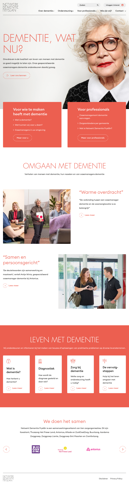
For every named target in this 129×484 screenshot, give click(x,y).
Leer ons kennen (18, 75)
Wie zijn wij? (106, 10)
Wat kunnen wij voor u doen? (28, 125)
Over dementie (45, 10)
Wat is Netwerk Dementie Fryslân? (95, 128)
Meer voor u (22, 137)
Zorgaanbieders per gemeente (94, 123)
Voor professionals (86, 10)
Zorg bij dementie (77, 369)
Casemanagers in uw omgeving (30, 130)
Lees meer (90, 215)
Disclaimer (103, 478)
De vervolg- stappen (110, 369)
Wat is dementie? (23, 120)
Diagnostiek (46, 368)
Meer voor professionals (93, 137)
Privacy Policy (116, 478)
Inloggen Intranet (112, 5)
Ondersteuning (65, 10)
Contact (119, 10)
